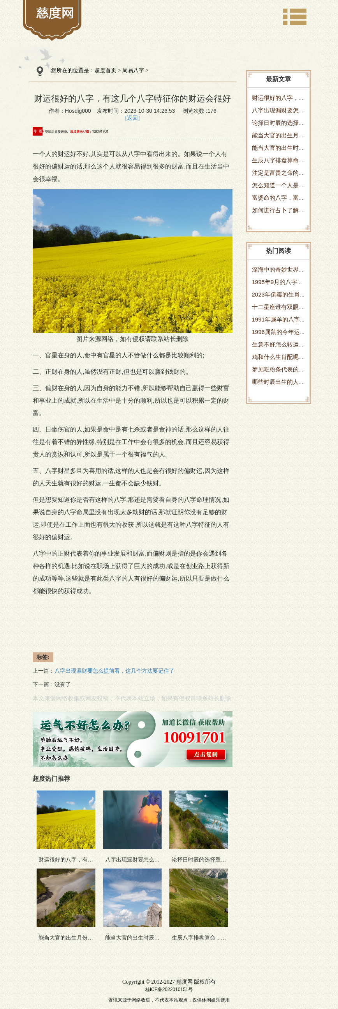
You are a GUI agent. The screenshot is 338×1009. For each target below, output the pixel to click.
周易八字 (133, 70)
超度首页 (105, 70)
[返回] (132, 118)
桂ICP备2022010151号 (169, 989)
